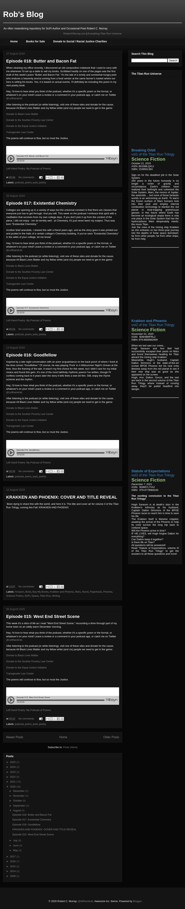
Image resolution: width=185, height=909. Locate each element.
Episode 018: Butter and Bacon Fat (41, 61)
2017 (13, 856)
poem (28, 182)
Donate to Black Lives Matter (22, 114)
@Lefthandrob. (14, 98)
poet (35, 182)
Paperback (96, 591)
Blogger (137, 901)
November (19, 795)
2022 (13, 776)
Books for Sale (35, 41)
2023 (13, 772)
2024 (13, 766)
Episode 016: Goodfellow (31, 355)
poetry (42, 182)
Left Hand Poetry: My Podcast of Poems (28, 168)
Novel (85, 591)
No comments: (26, 177)
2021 (13, 781)
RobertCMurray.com (74, 33)
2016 (13, 861)
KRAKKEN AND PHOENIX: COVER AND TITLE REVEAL (61, 497)
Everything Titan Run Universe (105, 33)
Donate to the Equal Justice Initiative (26, 126)
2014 (13, 871)
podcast (19, 182)
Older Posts (111, 737)
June (16, 845)
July (15, 840)
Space (35, 595)
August (17, 810)
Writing (56, 595)
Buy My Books (41, 591)
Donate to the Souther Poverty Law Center (29, 120)
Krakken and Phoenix (62, 591)
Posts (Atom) (70, 747)
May (15, 850)
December (19, 790)
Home (14, 41)
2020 (13, 786)
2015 (13, 866)
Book (28, 591)
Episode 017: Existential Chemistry (41, 203)
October (18, 800)
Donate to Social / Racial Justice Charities (80, 41)
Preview (107, 591)
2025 (13, 762)
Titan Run (45, 595)
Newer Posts (14, 737)
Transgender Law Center (20, 132)
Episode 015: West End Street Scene (43, 616)
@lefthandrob (85, 901)
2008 (13, 876)
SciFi (27, 595)
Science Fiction (14, 595)
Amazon (19, 591)
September (19, 805)
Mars (78, 591)
